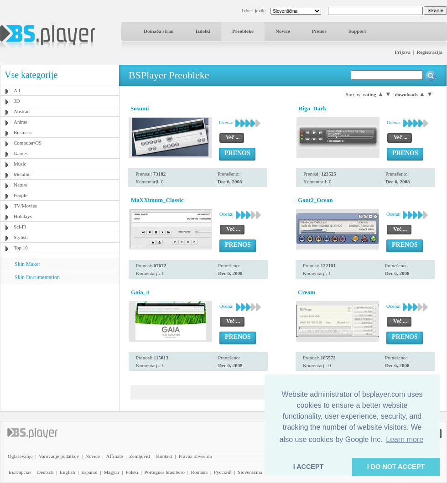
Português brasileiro (165, 472)
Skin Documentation (37, 277)
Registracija (429, 52)
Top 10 (21, 247)
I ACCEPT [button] (308, 466)
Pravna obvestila (195, 456)
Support (357, 31)
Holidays (23, 216)
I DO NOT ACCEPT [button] (396, 466)
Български (20, 472)
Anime (20, 122)
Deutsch (45, 472)
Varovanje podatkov (59, 456)
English (67, 472)
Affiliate (114, 456)
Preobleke (243, 31)
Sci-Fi (20, 226)
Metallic (22, 174)
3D (17, 101)
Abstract (22, 111)
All (17, 90)
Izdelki (203, 31)
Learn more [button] (404, 439)
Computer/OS (28, 142)
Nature (20, 184)
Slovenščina (250, 472)
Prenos (319, 31)
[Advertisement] (60, 341)
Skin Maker (27, 264)
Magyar (111, 472)
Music (20, 163)
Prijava (403, 52)
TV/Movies (25, 205)
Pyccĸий (223, 472)
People (20, 195)
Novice (282, 31)
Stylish (21, 237)
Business (22, 132)
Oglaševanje (20, 456)
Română (199, 472)
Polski (131, 472)
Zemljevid (139, 456)
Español (89, 472)
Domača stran (159, 31)
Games (21, 153)
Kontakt (164, 456)
